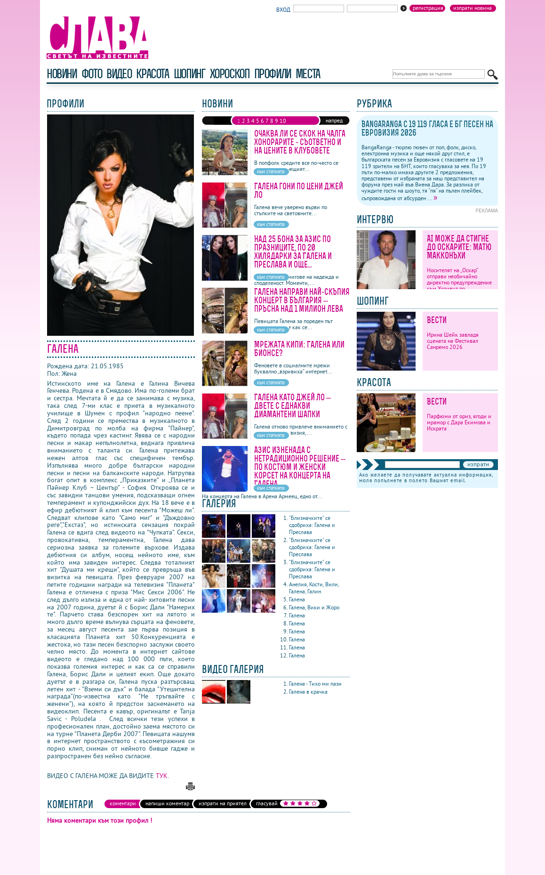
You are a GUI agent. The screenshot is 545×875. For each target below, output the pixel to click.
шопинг (189, 73)
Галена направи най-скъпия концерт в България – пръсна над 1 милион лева (302, 300)
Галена (297, 599)
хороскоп (229, 73)
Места (308, 73)
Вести (437, 320)
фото (91, 73)
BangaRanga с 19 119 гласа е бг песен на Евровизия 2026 (427, 128)
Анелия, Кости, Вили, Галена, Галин (314, 588)
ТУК (162, 775)
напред (334, 120)
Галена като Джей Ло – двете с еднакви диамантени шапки (292, 406)
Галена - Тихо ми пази (316, 683)
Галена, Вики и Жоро (315, 607)
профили (272, 73)
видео (118, 73)
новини (62, 73)
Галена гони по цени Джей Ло (298, 190)
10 (283, 120)
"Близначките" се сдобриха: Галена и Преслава (312, 524)
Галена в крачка (309, 691)
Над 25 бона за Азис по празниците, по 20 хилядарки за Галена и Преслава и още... (293, 252)
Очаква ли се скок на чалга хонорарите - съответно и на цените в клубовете (299, 142)
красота (152, 73)
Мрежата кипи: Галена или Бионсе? (299, 348)
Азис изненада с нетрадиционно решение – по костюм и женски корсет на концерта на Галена (299, 467)
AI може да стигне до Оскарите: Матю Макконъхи (459, 247)
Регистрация (428, 8)
